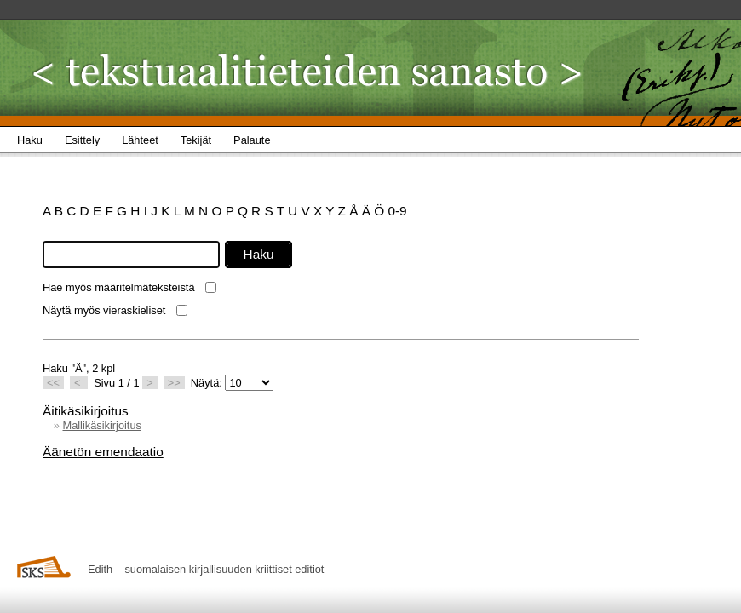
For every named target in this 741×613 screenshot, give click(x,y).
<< (53, 382)
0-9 (397, 210)
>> (174, 382)
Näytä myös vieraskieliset (104, 310)
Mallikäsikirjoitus (101, 425)
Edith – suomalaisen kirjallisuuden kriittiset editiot (206, 569)
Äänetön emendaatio (103, 451)
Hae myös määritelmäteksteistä (119, 287)
